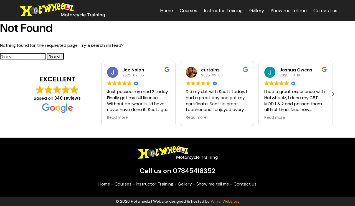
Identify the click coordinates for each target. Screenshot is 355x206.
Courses (188, 10)
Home (166, 10)
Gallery (256, 10)
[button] (333, 94)
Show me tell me (289, 10)
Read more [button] (117, 117)
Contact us (325, 10)
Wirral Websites (225, 201)
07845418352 (194, 170)
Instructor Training (223, 10)
